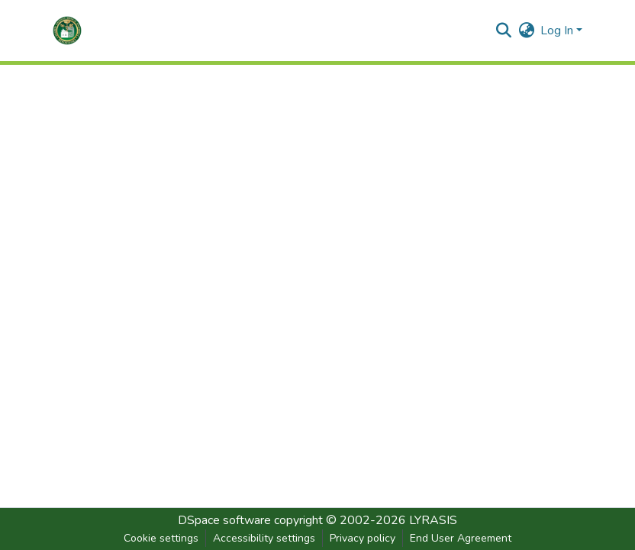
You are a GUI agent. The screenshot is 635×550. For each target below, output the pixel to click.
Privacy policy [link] (362, 538)
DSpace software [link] (224, 520)
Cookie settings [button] (161, 538)
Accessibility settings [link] (264, 538)
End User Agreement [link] (460, 538)
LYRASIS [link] (433, 520)
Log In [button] (558, 30)
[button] (67, 30)
